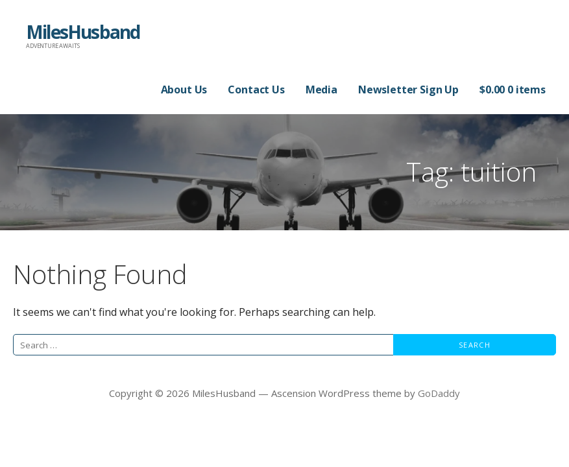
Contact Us (256, 89)
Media (321, 89)
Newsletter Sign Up (408, 89)
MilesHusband (82, 31)
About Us (184, 89)
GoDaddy (439, 393)
